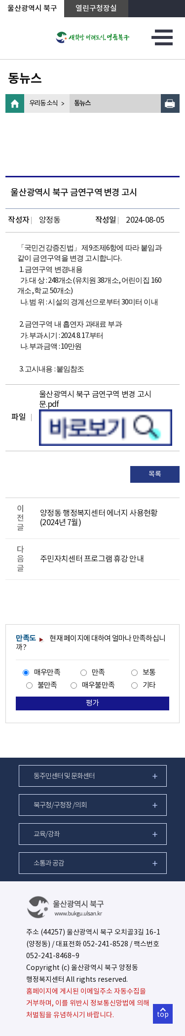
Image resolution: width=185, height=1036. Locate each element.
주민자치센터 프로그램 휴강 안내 (92, 559)
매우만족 (47, 672)
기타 (149, 685)
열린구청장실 (96, 8)
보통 (149, 672)
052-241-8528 (105, 944)
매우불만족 (98, 685)
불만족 (47, 685)
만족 (98, 672)
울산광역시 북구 (32, 8)
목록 (154, 474)
